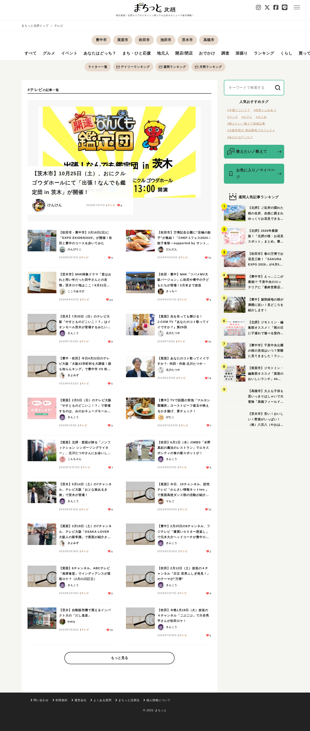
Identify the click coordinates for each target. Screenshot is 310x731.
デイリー (133, 67)
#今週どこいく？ (238, 110)
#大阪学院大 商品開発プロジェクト (251, 130)
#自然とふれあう (265, 110)
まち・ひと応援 (136, 53)
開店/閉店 (184, 53)
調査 (225, 53)
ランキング (264, 53)
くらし (286, 53)
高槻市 (208, 40)
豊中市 (101, 40)
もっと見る (119, 658)
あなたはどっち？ (100, 53)
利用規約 (62, 700)
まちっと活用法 (129, 700)
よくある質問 (102, 700)
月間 (208, 67)
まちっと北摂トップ (35, 25)
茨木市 (187, 40)
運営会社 (80, 700)
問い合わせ (41, 700)
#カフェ (247, 117)
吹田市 (144, 40)
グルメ (49, 53)
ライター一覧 (97, 67)
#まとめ (261, 117)
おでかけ (207, 53)
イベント (69, 53)
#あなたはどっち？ (240, 137)
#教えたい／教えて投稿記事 (246, 123)
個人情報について (158, 700)
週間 (172, 67)
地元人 (163, 53)
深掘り (242, 53)
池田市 (165, 40)
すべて (31, 53)
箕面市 (122, 40)
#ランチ (232, 117)
